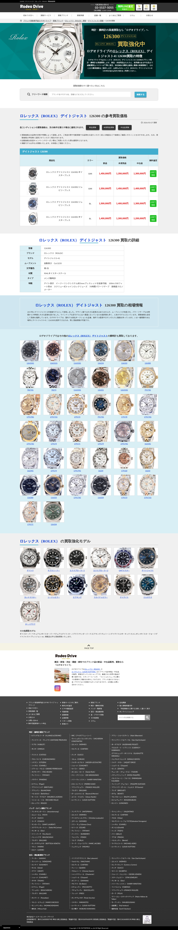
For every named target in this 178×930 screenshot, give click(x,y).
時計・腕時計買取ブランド (39, 732)
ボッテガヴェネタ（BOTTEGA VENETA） (46, 843)
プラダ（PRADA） (118, 837)
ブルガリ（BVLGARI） (79, 790)
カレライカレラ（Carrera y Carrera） (124, 865)
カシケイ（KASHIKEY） (40, 865)
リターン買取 (67, 721)
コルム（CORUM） (78, 759)
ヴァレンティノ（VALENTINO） (123, 812)
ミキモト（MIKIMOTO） (80, 902)
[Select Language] (11, 927)
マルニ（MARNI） (38, 847)
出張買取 (65, 718)
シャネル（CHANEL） (40, 766)
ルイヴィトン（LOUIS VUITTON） (84, 672)
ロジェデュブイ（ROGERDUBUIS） (124, 800)
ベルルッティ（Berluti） (120, 840)
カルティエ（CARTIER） (80, 749)
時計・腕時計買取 (97, 706)
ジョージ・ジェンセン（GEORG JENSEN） (127, 874)
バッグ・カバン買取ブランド (40, 808)
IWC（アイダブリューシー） (81, 736)
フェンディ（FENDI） (79, 837)
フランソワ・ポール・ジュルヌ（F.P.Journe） (127, 787)
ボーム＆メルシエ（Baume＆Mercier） (85, 794)
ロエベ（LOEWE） (38, 850)
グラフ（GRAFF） (38, 871)
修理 (154, 7)
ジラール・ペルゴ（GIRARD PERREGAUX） (47, 769)
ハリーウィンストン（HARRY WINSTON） (86, 780)
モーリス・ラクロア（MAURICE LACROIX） (48, 797)
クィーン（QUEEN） (79, 868)
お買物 (139, 7)
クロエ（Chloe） (117, 818)
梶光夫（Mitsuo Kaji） (40, 909)
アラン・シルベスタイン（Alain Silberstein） (127, 736)
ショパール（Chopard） (120, 766)
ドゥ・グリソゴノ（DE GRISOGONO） (85, 775)
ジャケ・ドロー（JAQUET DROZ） (124, 762)
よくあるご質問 (115, 15)
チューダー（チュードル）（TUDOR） (125, 772)
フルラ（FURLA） (78, 840)
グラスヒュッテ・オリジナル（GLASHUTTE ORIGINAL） (127, 754)
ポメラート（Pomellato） (41, 898)
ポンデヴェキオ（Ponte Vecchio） (83, 898)
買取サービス (46, 15)
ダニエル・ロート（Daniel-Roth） (83, 772)
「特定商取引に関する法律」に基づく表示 (134, 709)
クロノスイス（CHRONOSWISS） (44, 759)
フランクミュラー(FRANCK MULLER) (124, 890)
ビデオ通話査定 (67, 709)
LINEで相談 (153, 173)
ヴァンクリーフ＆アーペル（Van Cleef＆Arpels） (129, 740)
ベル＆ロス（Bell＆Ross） (41, 794)
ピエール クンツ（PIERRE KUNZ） (83, 784)
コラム (132, 15)
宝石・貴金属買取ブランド (39, 855)
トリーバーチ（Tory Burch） (42, 834)
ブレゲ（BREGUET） (119, 790)
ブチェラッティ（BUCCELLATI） (83, 890)
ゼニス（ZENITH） (118, 769)
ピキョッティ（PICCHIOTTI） (82, 887)
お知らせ (149, 15)
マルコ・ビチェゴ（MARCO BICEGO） (46, 902)
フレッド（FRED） (78, 893)
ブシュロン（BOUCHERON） (42, 890)
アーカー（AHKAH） (39, 858)
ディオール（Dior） (39, 831)
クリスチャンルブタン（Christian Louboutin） (88, 818)
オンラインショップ (126, 712)
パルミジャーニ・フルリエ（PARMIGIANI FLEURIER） (126, 779)
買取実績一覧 (33, 711)
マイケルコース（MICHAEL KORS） (124, 843)
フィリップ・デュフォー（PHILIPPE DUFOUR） (128, 784)
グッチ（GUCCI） (77, 755)
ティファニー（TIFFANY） (41, 775)
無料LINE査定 (67, 706)
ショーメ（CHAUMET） (80, 766)
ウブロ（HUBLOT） (39, 744)
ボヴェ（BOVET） (118, 794)
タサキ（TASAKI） (38, 881)
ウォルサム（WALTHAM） (81, 862)
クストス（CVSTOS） (39, 755)
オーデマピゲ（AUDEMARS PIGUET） (125, 744)
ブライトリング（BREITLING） (43, 787)
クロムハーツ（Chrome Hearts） (83, 871)
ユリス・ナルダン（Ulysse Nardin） (84, 797)
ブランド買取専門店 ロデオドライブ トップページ (43, 704)
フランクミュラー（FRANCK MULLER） (85, 787)
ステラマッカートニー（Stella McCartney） (47, 828)
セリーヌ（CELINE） (79, 828)
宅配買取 (65, 712)
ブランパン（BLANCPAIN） (42, 790)
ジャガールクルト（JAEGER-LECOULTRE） (87, 762)
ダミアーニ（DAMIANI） (80, 881)
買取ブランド (63, 15)
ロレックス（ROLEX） (129, 51)
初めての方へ (28, 15)
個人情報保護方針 (125, 706)
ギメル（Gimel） (38, 868)
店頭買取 (65, 715)
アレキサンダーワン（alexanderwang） (46, 812)
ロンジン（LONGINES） (120, 803)
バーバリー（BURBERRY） (81, 834)
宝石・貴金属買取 (97, 712)
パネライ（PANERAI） (40, 780)
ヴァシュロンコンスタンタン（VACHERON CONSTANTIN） (87, 740)
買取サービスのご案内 (70, 703)
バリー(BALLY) (116, 834)
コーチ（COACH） (38, 821)
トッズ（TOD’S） (117, 831)
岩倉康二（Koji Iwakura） (120, 906)
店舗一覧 (97, 15)
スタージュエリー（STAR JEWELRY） (125, 877)
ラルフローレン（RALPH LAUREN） (124, 797)
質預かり (65, 724)
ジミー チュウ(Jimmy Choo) (81, 824)
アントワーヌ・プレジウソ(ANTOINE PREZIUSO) (49, 740)
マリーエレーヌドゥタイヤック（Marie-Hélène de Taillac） (129, 898)
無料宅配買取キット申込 (37, 723)
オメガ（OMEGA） (38, 749)
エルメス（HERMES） (79, 744)
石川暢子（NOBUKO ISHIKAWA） (83, 909)
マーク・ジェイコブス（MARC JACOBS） (86, 843)
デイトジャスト (73, 116)
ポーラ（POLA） (117, 893)
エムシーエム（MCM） (40, 815)
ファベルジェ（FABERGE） (121, 887)
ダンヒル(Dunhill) (117, 828)
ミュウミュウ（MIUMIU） (81, 847)
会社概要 (122, 703)
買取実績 (80, 15)
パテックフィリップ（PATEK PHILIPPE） (126, 775)
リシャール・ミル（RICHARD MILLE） (46, 800)
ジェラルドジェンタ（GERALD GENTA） (126, 759)
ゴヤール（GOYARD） (79, 821)
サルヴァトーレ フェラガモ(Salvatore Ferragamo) (128, 821)
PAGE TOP (89, 648)
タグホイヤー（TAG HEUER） (42, 772)
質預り (146, 7)
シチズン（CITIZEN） (39, 762)
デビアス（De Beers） (79, 884)
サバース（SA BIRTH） (119, 871)
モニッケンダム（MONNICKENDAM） (46, 906)
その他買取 (95, 718)
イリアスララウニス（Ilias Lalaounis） (85, 858)
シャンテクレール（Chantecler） (83, 874)
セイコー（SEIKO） (78, 769)
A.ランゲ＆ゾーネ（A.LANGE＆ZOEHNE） (47, 736)
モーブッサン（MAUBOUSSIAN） (123, 902)
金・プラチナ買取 (97, 715)
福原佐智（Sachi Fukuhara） (121, 909)
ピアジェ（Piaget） (38, 784)
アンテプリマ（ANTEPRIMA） (82, 812)
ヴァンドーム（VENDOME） (42, 862)
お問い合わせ (33, 720)
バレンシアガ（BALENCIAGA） (43, 837)
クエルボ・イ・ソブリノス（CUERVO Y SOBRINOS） (125, 749)
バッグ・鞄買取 (96, 709)
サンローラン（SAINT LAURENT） (44, 824)
